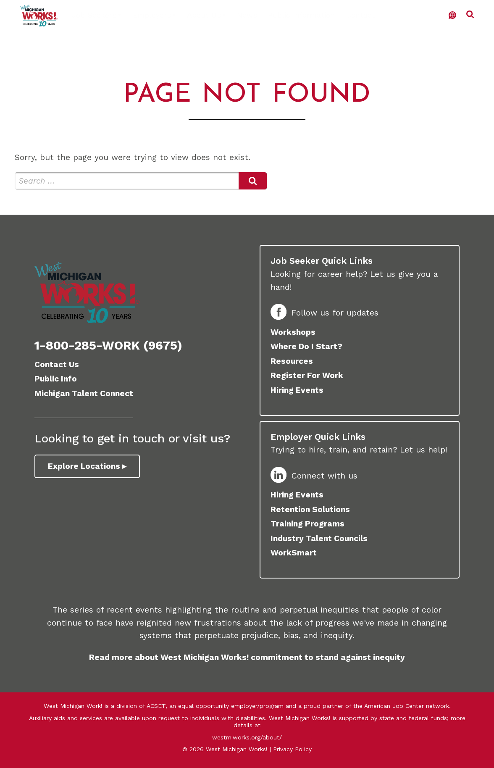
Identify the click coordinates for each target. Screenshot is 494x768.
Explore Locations (84, 466)
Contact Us (56, 364)
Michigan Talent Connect (83, 393)
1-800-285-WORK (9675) (108, 345)
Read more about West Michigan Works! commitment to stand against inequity (247, 657)
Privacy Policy (292, 749)
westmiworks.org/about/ (247, 737)
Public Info (55, 379)
